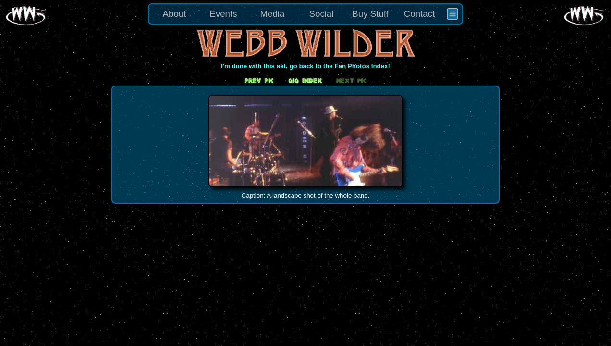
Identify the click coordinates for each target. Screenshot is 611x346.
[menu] (305, 14)
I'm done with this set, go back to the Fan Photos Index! (305, 66)
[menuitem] (452, 14)
